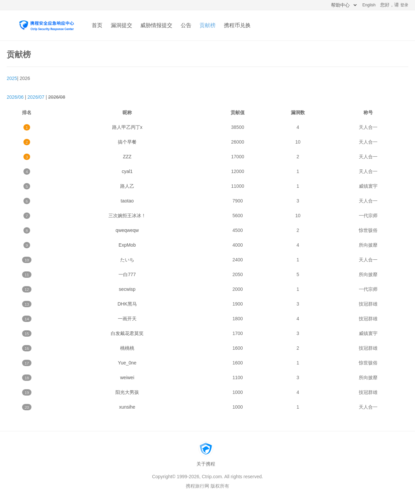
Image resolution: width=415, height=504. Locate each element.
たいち (127, 259)
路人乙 (127, 186)
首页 (97, 25)
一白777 (127, 274)
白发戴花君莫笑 (127, 333)
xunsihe (127, 407)
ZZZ (127, 156)
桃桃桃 (127, 348)
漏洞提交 (121, 25)
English (369, 5)
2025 (12, 78)
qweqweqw (127, 230)
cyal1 (127, 171)
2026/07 (36, 97)
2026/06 (15, 97)
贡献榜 (207, 25)
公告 (186, 25)
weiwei (127, 377)
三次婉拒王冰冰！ (127, 215)
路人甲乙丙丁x (127, 127)
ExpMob (127, 245)
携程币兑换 (237, 25)
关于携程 (205, 464)
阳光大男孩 (127, 392)
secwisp (127, 289)
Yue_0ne (127, 362)
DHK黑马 (127, 304)
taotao (127, 200)
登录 (404, 5)
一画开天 (127, 318)
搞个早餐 (127, 142)
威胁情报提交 (156, 25)
